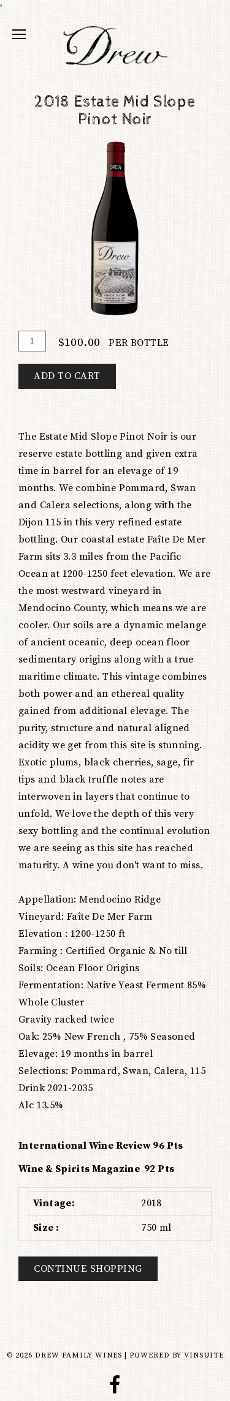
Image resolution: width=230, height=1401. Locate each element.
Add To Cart (67, 376)
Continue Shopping (88, 1269)
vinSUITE (204, 1355)
